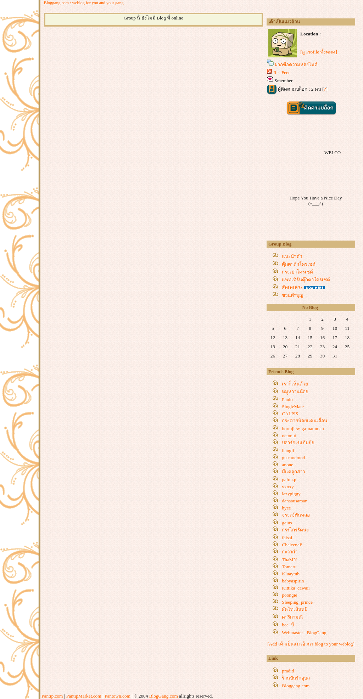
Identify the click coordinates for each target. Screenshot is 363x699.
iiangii (288, 450)
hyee (286, 508)
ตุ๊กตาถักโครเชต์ (298, 264)
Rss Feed (282, 72)
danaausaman (294, 500)
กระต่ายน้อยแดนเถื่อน (304, 420)
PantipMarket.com (83, 696)
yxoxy (288, 486)
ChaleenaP (292, 544)
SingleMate (292, 406)
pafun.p (289, 479)
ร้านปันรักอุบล (296, 678)
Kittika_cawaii (295, 588)
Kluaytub (291, 573)
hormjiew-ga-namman (303, 428)
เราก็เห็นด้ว (295, 384)
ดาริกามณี (292, 617)
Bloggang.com (295, 685)
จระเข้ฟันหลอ (296, 515)
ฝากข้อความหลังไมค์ (296, 64)
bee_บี (288, 624)
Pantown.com (117, 696)
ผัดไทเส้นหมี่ (295, 609)
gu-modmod (293, 457)
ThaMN (289, 559)
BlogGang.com (163, 696)
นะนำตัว (292, 256)
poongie (289, 595)
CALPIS (290, 413)
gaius (287, 522)
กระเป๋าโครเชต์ (297, 272)
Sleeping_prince (297, 602)
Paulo (287, 399)
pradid (288, 670)
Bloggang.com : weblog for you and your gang (84, 2)
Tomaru (289, 566)
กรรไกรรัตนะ (295, 529)
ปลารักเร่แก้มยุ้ (298, 442)
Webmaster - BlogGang (304, 632)
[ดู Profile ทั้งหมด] (318, 52)
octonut (289, 435)
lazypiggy (291, 493)
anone (287, 464)
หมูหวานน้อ (295, 391)
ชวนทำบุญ (292, 295)
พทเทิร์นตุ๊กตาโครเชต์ (306, 279)
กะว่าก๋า (289, 551)
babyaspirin (293, 581)
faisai (287, 537)
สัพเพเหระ (292, 287)
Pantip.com (52, 696)
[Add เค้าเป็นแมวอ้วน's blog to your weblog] (310, 644)
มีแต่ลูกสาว (293, 471)
